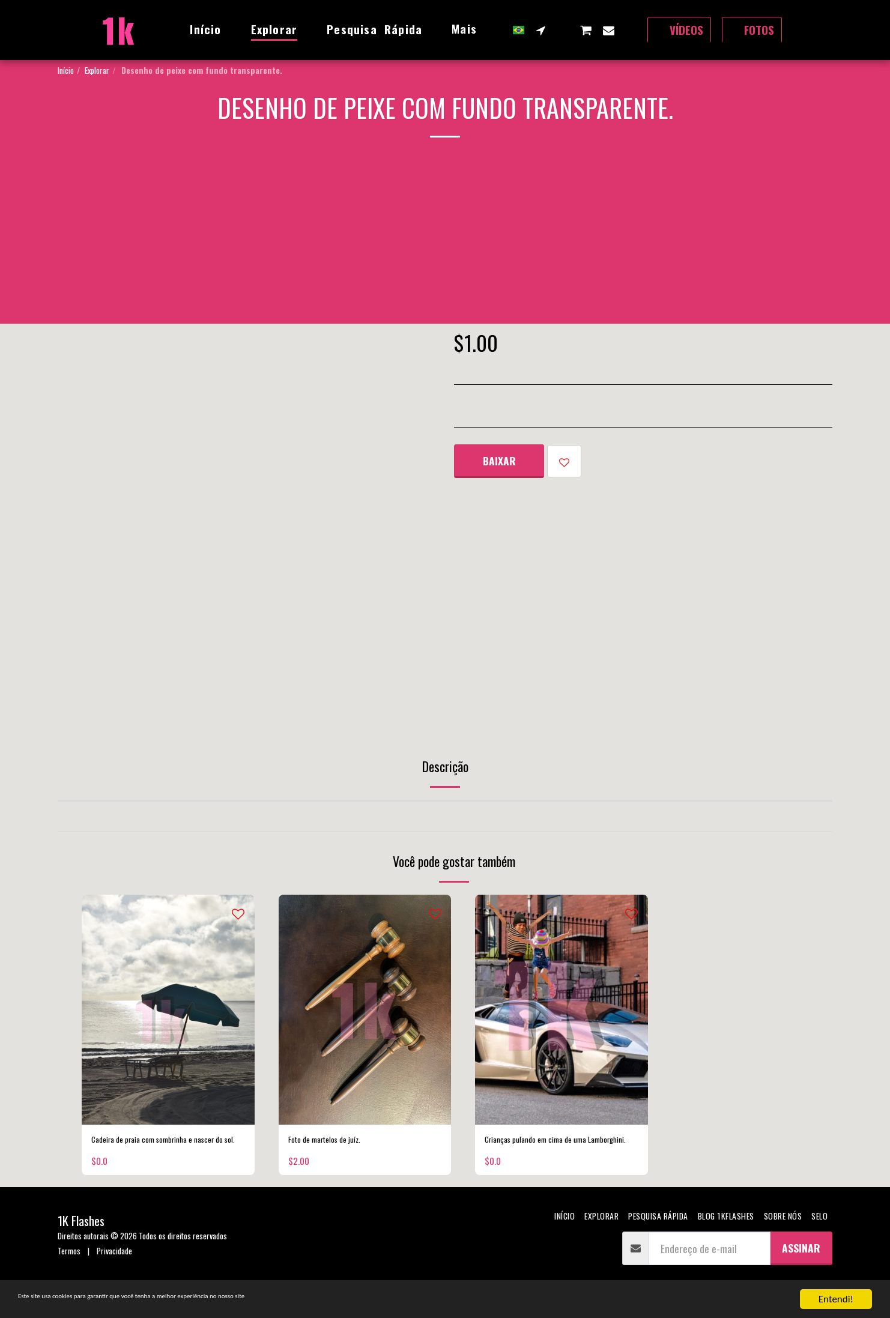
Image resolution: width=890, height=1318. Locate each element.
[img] (168, 1010)
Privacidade (114, 1270)
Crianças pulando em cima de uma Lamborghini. (552, 1149)
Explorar (97, 70)
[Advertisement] (445, 240)
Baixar (499, 460)
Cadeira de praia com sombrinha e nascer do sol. (159, 1149)
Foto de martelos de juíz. (337, 1142)
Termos (69, 1270)
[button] (540, 30)
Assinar (801, 1267)
